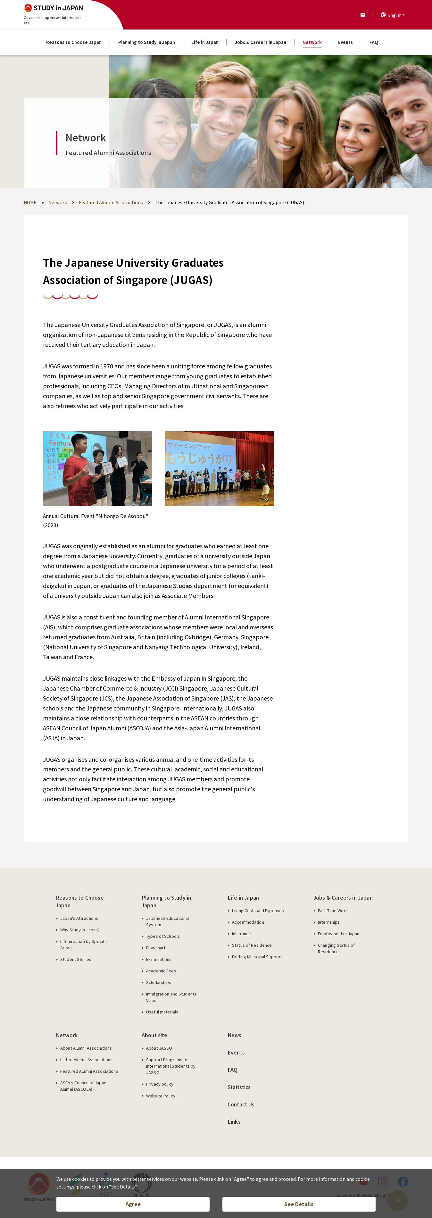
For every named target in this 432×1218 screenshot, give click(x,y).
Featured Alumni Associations (89, 1071)
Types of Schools (163, 936)
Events (236, 1052)
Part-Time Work (333, 910)
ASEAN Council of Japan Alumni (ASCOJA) (83, 1085)
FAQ (232, 1069)
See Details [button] (298, 1204)
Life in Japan (243, 897)
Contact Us (241, 1104)
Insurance (241, 933)
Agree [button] (133, 1204)
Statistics (239, 1087)
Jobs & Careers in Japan (343, 897)
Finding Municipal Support (257, 956)
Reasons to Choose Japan (80, 901)
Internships (329, 922)
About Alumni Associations (86, 1048)
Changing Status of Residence (336, 948)
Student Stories (75, 959)
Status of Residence (252, 945)
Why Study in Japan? (80, 930)
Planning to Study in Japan (166, 901)
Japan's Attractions (79, 918)
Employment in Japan (338, 933)
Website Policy (160, 1096)
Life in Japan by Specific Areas (84, 944)
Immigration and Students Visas (171, 997)
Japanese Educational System (167, 921)
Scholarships (158, 982)
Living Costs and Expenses (258, 910)
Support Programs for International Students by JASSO (170, 1065)
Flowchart (155, 948)
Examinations (159, 959)
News (235, 1035)
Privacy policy (159, 1084)
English (395, 15)
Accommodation (248, 922)
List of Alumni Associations (86, 1059)
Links (234, 1121)
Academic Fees (161, 971)
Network (67, 1035)
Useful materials (162, 1012)
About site (155, 1035)
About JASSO (159, 1048)
